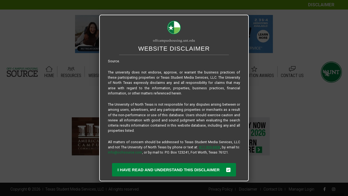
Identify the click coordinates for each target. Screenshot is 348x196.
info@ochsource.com (125, 152)
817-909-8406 (209, 147)
